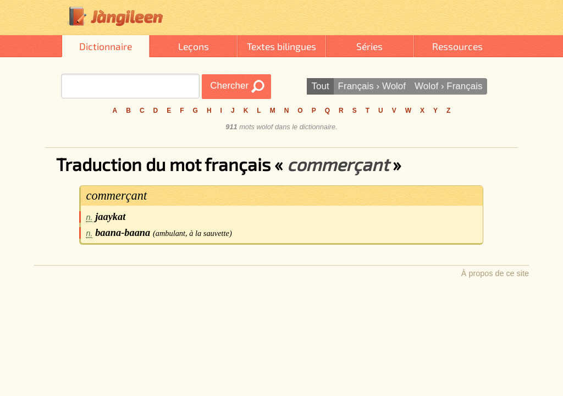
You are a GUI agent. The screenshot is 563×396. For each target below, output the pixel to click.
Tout (320, 86)
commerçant (116, 195)
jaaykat (110, 216)
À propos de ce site (495, 273)
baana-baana (122, 232)
